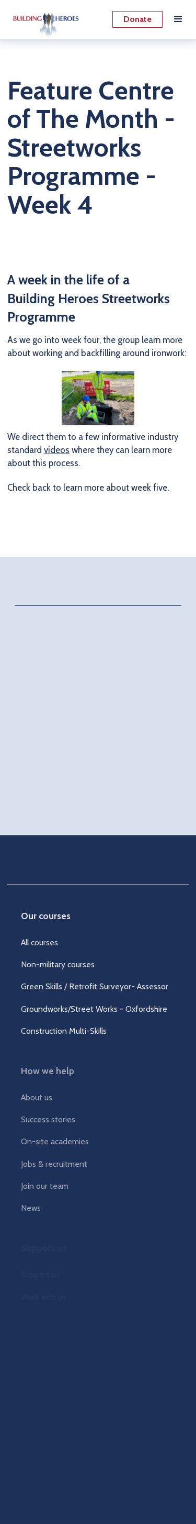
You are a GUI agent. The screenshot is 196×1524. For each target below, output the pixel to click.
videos (57, 450)
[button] (178, 19)
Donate (137, 19)
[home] (43, 19)
